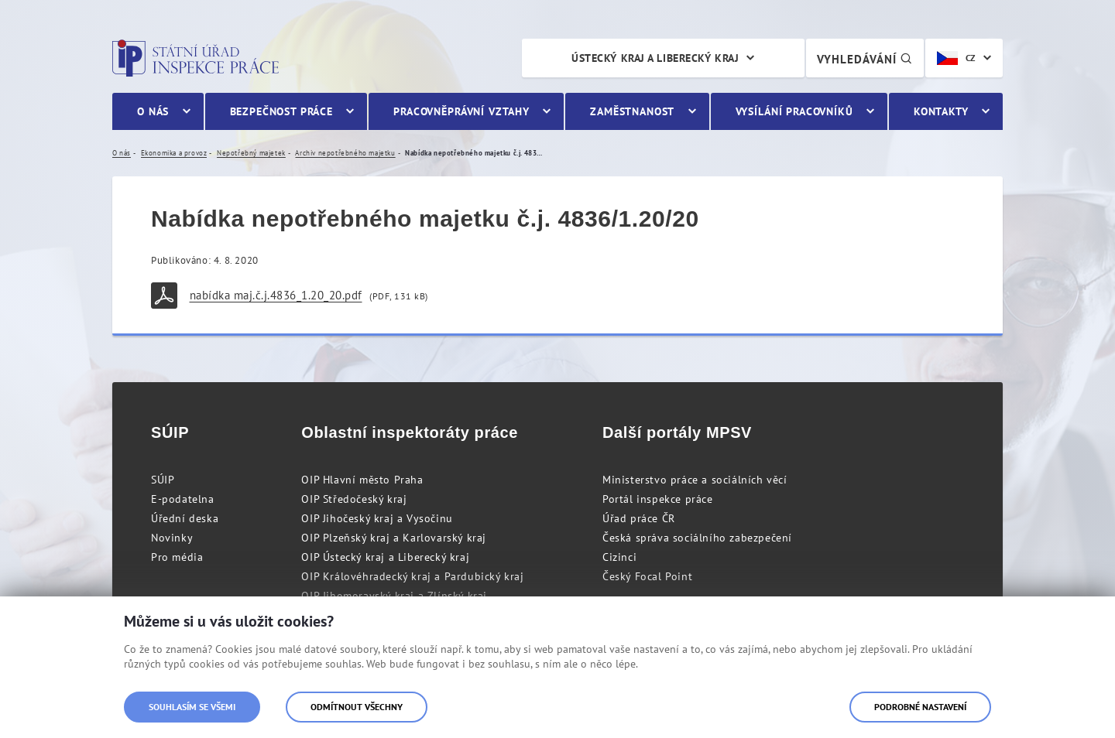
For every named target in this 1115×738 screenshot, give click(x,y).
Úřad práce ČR (638, 518)
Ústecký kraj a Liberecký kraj (655, 58)
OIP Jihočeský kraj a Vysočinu (376, 518)
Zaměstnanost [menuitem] (632, 111)
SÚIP (162, 480)
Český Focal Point (647, 576)
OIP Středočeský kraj (354, 499)
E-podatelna (182, 499)
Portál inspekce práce (657, 499)
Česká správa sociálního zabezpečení (697, 538)
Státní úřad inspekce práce (195, 58)
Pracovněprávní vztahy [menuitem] (461, 111)
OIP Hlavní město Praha (362, 480)
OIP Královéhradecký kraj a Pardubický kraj (412, 576)
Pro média (177, 557)
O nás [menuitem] (153, 111)
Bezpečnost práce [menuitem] (281, 111)
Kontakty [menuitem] (941, 111)
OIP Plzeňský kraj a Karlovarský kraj (393, 538)
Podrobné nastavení (920, 706)
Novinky (172, 538)
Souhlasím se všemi (192, 706)
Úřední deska (184, 518)
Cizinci (619, 557)
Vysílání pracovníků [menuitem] (794, 111)
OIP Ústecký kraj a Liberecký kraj (385, 557)
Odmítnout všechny (356, 706)
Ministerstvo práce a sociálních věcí (694, 480)
